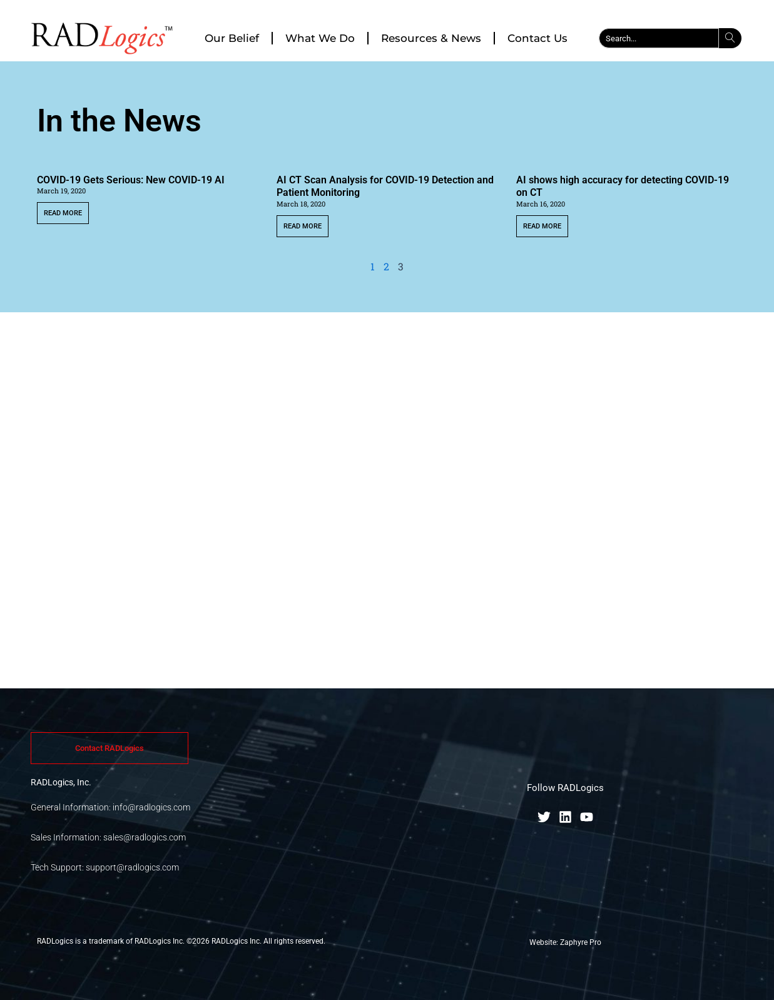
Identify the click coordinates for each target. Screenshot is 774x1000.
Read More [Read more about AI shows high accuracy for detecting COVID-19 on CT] (542, 226)
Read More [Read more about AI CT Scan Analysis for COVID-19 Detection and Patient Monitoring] (302, 226)
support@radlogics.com (132, 867)
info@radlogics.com (151, 807)
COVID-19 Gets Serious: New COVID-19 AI (131, 180)
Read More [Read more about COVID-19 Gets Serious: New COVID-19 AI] (63, 213)
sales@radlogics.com (144, 837)
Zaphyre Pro (580, 942)
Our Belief (232, 38)
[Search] (730, 38)
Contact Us (537, 38)
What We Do (320, 38)
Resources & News (431, 38)
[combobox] (659, 38)
